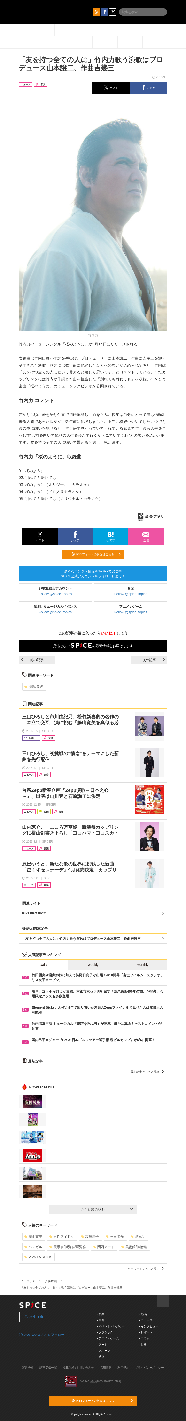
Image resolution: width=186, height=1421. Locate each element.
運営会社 (28, 1367)
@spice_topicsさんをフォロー (41, 1334)
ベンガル (33, 1247)
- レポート (145, 1332)
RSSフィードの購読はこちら (96, 554)
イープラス (28, 1281)
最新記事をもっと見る (147, 1071)
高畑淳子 (90, 1237)
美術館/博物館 (134, 1247)
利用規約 (123, 1367)
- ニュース (145, 1320)
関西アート (103, 1247)
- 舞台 (100, 1320)
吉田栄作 (115, 1237)
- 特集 (143, 1344)
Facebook (34, 1316)
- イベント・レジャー (111, 1326)
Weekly (93, 965)
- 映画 (100, 1356)
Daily (43, 965)
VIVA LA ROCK (38, 1257)
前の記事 (32, 660)
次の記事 (153, 660)
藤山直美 (33, 1237)
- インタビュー (148, 1326)
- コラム (144, 1338)
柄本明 (138, 1237)
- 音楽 (100, 1314)
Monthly (142, 965)
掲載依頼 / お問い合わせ (78, 1367)
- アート (102, 1344)
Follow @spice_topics (55, 594)
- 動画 (143, 1314)
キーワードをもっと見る (146, 1269)
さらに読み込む (107, 1210)
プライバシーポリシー (149, 1367)
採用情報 (106, 1367)
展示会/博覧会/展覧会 (67, 1247)
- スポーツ (103, 1350)
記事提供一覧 (48, 1367)
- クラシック (105, 1332)
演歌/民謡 (33, 687)
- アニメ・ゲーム (108, 1338)
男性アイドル (61, 1237)
